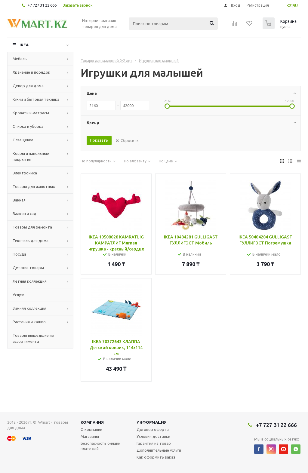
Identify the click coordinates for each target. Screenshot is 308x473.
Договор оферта (153, 429)
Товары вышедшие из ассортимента (33, 338)
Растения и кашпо (29, 322)
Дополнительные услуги (159, 450)
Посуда (19, 254)
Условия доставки (153, 436)
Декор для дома (28, 86)
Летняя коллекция (30, 281)
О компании (91, 429)
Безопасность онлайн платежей (100, 446)
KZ (289, 5)
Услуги (18, 295)
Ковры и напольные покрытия (31, 156)
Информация (152, 422)
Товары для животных (34, 186)
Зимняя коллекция (29, 308)
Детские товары (28, 268)
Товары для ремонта (32, 227)
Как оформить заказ (156, 457)
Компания (92, 422)
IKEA (24, 45)
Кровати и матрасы (31, 113)
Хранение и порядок (31, 72)
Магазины (90, 436)
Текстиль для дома (30, 240)
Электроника (25, 173)
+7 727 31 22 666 (42, 5)
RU (295, 5)
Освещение (23, 140)
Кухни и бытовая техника (36, 99)
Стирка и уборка (28, 126)
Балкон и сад (24, 213)
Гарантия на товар (154, 443)
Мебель (20, 59)
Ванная (19, 200)
